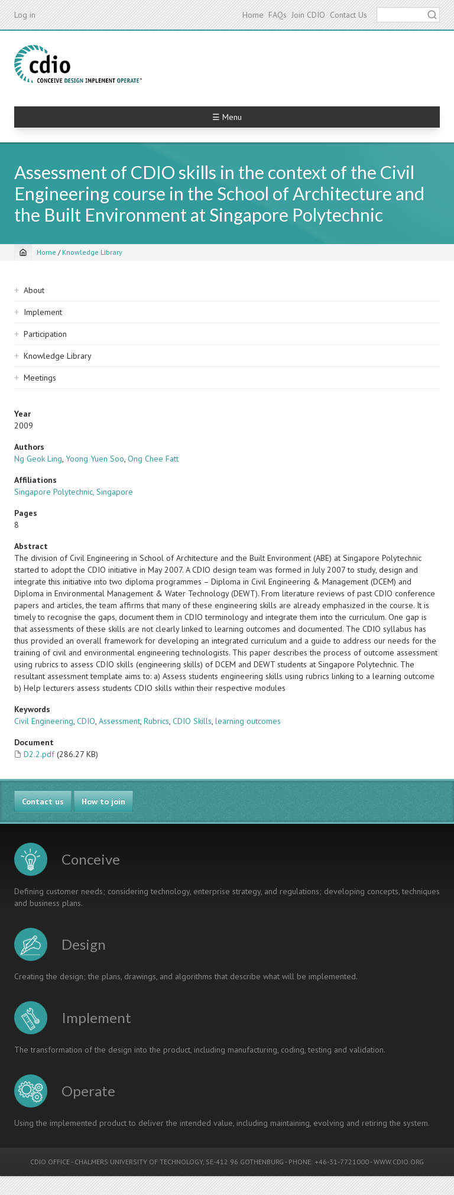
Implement (43, 312)
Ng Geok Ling (38, 458)
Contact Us (348, 14)
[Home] (23, 252)
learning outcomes (248, 721)
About (34, 290)
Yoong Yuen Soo (95, 458)
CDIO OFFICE (50, 1161)
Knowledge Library (92, 252)
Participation (45, 334)
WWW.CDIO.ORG (399, 1161)
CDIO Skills (192, 721)
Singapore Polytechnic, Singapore (73, 491)
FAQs (277, 14)
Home (253, 14)
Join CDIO (308, 14)
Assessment (119, 721)
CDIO (86, 721)
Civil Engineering (43, 721)
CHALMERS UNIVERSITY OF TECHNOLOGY (138, 1161)
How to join (103, 801)
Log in (24, 14)
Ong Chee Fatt (153, 458)
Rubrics (156, 721)
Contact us (43, 801)
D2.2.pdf (39, 754)
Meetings (40, 377)
